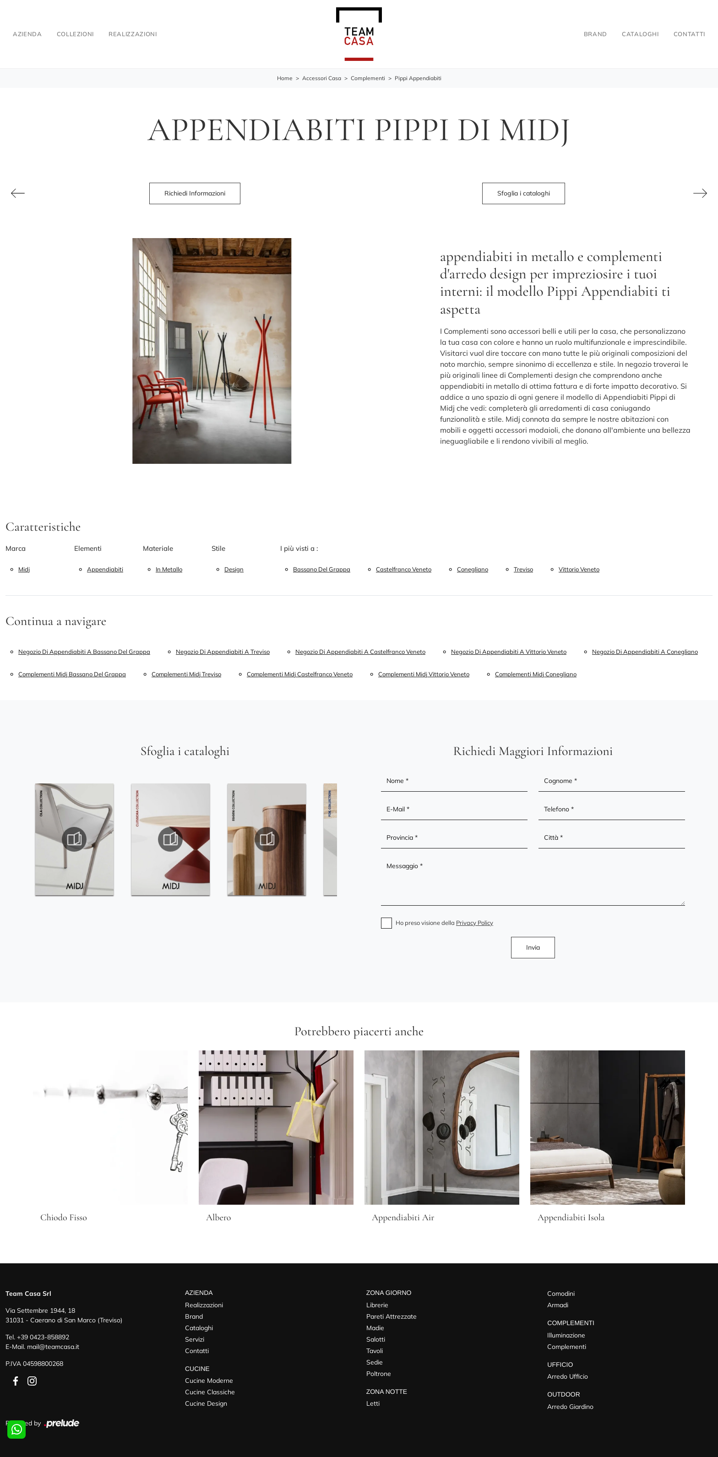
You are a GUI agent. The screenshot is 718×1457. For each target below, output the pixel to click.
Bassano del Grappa (321, 569)
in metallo (169, 569)
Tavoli (374, 1351)
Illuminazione (566, 1335)
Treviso (523, 569)
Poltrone (378, 1374)
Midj (24, 569)
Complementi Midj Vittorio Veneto (423, 674)
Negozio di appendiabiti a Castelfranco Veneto (360, 651)
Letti (373, 1404)
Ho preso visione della (444, 922)
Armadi (557, 1305)
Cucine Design (206, 1404)
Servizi (194, 1339)
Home (285, 78)
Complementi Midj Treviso (186, 674)
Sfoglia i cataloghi (523, 193)
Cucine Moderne (209, 1381)
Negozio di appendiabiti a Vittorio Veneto (508, 651)
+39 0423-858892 (43, 1337)
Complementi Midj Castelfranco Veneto (300, 674)
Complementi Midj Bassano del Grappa (72, 674)
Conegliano (472, 569)
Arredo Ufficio (567, 1377)
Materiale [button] (158, 548)
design (234, 569)
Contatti (689, 34)
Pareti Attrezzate (391, 1316)
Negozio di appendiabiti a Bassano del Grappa (84, 651)
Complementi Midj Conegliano (536, 674)
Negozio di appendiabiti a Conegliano (645, 651)
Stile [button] (218, 548)
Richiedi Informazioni (194, 193)
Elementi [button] (88, 548)
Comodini (561, 1293)
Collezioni (75, 34)
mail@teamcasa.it (53, 1347)
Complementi (368, 78)
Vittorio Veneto (579, 569)
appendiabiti (105, 569)
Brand (595, 34)
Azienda (27, 34)
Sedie (374, 1362)
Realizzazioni (133, 34)
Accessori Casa (321, 78)
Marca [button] (15, 548)
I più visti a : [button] (299, 548)
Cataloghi (640, 34)
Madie (375, 1328)
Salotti (375, 1339)
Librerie (377, 1305)
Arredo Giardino (570, 1407)
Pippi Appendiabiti (418, 78)
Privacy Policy (474, 922)
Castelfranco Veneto (403, 569)
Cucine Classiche (210, 1392)
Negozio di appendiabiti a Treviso (223, 651)
